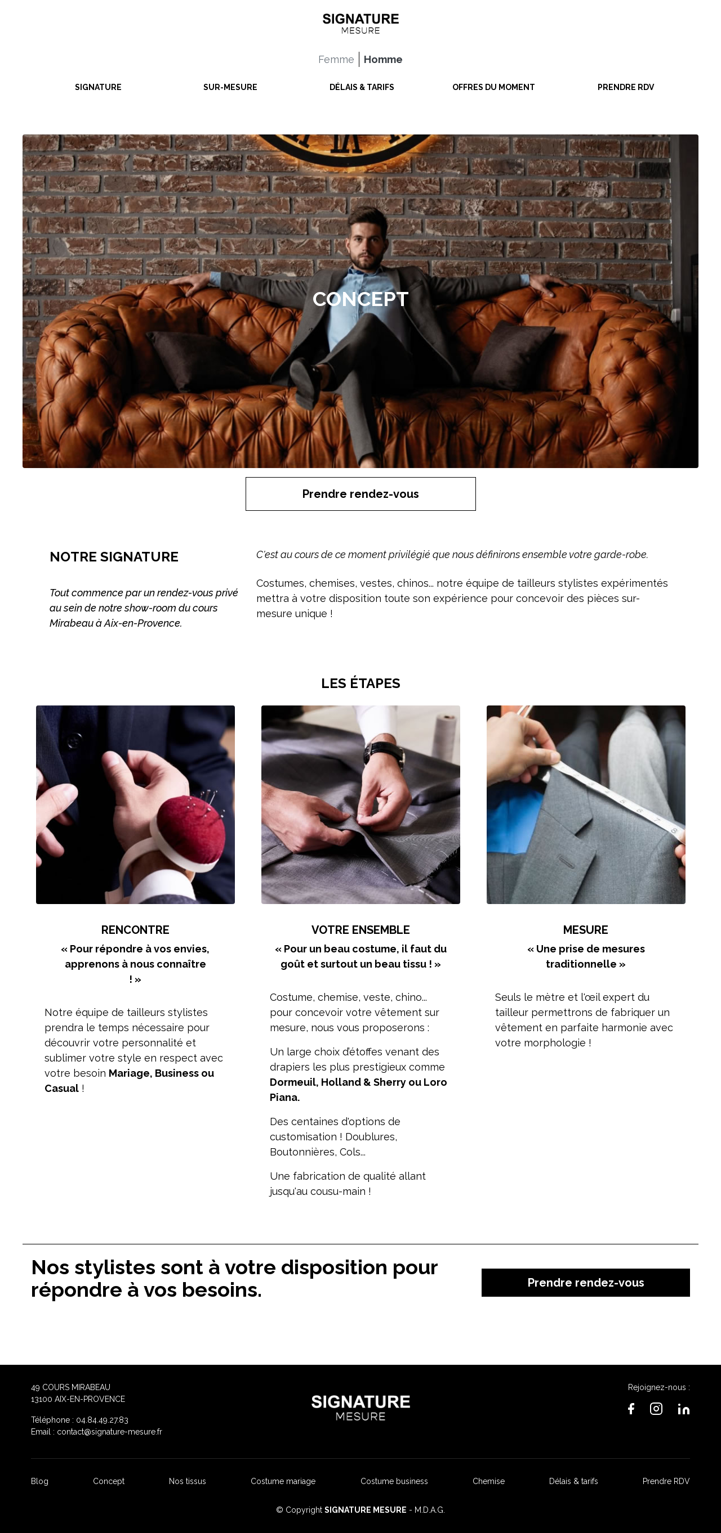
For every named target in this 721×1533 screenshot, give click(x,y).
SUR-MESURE (230, 84)
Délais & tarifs (573, 1481)
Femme (336, 56)
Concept (108, 1481)
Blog (39, 1481)
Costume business (394, 1481)
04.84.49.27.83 (102, 1419)
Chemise (489, 1481)
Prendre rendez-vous (360, 494)
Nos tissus (187, 1481)
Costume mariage (283, 1481)
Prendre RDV (666, 1481)
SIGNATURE (98, 84)
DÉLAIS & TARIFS (362, 84)
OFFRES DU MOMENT (493, 84)
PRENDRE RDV (626, 84)
